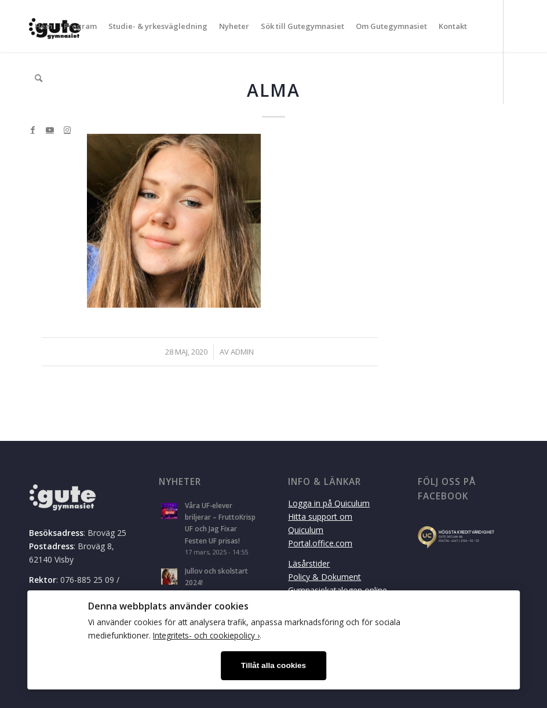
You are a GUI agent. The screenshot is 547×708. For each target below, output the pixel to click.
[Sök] (38, 78)
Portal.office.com (320, 543)
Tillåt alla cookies (273, 665)
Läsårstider (309, 563)
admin (242, 351)
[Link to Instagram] (67, 129)
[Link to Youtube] (50, 129)
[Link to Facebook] (32, 129)
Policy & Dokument (324, 576)
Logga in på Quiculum (329, 503)
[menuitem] (43, 26)
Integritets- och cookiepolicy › (206, 635)
